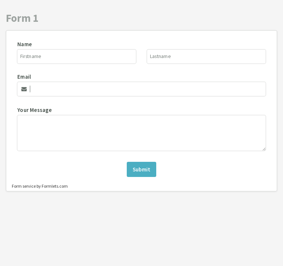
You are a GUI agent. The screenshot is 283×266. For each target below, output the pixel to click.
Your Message (34, 109)
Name (24, 44)
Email (24, 76)
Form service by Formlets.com (40, 186)
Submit (141, 169)
